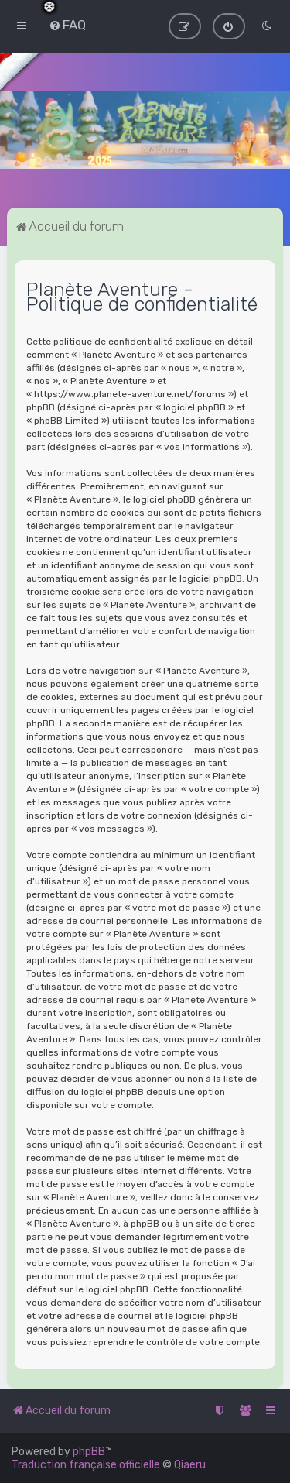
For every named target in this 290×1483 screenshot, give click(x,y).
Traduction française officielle (86, 1464)
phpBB (89, 1451)
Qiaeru (190, 1464)
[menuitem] (67, 24)
